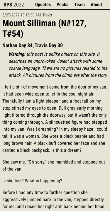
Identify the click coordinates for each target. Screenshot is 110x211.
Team (79, 4)
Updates (43, 4)
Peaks (62, 4)
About (96, 4)
